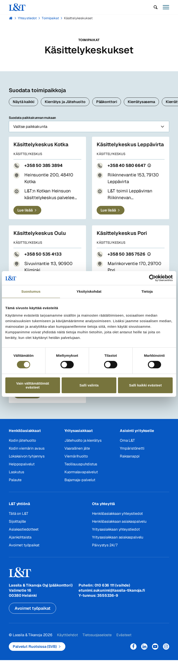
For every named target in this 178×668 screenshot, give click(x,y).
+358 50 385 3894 (44, 167)
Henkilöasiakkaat (25, 438)
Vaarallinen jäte (77, 456)
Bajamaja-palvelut (79, 487)
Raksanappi (130, 464)
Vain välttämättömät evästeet (32, 385)
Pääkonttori (106, 101)
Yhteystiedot (27, 18)
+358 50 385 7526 (127, 262)
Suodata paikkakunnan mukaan (89, 124)
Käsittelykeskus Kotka (41, 145)
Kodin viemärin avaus (26, 456)
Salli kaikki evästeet (145, 385)
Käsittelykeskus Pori (123, 240)
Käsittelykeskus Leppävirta (117, 149)
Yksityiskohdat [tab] (88, 291)
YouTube (155, 654)
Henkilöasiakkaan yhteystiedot (117, 521)
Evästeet (123, 642)
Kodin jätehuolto (22, 448)
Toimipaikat (50, 18)
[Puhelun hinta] (151, 173)
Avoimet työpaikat (24, 553)
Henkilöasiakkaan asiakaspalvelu (119, 529)
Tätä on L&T (18, 521)
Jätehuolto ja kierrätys (83, 448)
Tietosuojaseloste (96, 642)
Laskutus (16, 479)
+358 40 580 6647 (127, 173)
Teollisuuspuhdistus (80, 472)
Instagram (166, 654)
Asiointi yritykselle (137, 438)
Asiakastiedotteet (23, 537)
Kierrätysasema (141, 101)
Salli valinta (89, 385)
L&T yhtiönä (19, 511)
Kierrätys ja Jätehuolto (65, 101)
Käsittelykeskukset (78, 18)
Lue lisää (25, 218)
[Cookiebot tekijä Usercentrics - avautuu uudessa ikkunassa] (152, 278)
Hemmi (11, 18)
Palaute (15, 487)
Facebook (133, 654)
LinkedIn (144, 654)
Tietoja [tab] (147, 291)
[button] (155, 7)
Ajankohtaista (20, 545)
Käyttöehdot (67, 642)
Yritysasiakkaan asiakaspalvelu (117, 545)
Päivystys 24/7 (104, 553)
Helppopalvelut (21, 472)
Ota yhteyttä (103, 511)
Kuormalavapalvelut (81, 479)
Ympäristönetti (132, 456)
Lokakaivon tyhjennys (26, 464)
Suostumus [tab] (31, 291)
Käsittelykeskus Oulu (40, 240)
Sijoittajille (17, 529)
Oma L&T (127, 448)
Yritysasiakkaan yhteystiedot (116, 537)
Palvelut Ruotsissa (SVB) (35, 654)
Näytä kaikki (23, 101)
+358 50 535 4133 (43, 262)
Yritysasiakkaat (78, 438)
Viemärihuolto (76, 464)
